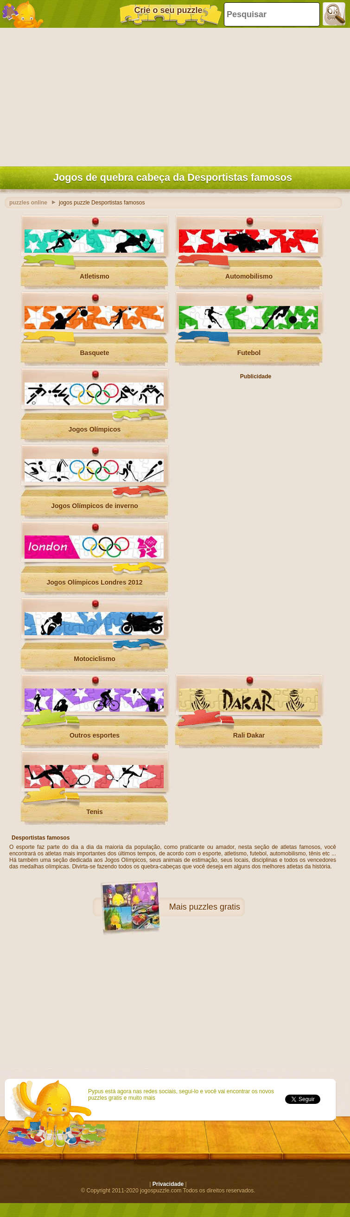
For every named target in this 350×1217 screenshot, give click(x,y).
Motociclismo (94, 659)
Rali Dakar (249, 735)
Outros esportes (95, 735)
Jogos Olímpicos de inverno (94, 506)
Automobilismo (249, 276)
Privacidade (168, 1184)
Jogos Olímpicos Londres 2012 (95, 582)
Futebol (249, 353)
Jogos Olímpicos (95, 429)
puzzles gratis (214, 906)
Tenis (94, 812)
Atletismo (94, 276)
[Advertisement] (172, 95)
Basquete (94, 353)
